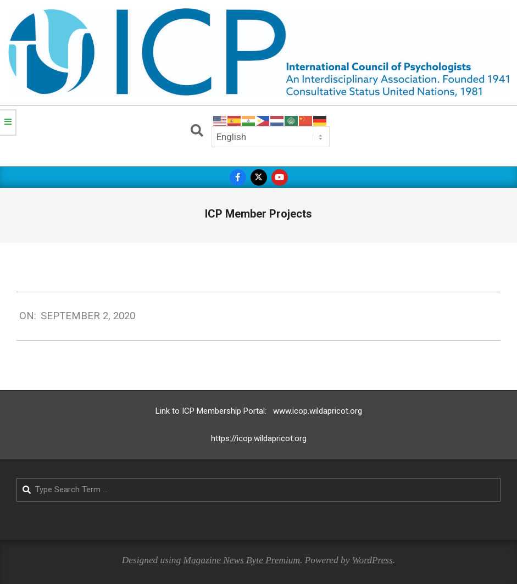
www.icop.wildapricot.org (317, 411)
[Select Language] (271, 136)
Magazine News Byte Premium (241, 560)
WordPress (372, 560)
